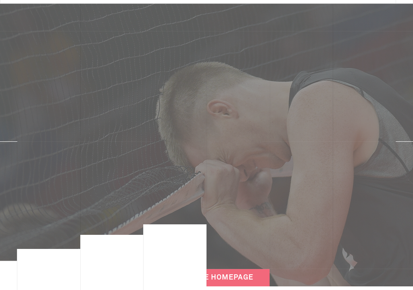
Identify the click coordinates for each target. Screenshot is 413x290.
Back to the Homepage (206, 272)
